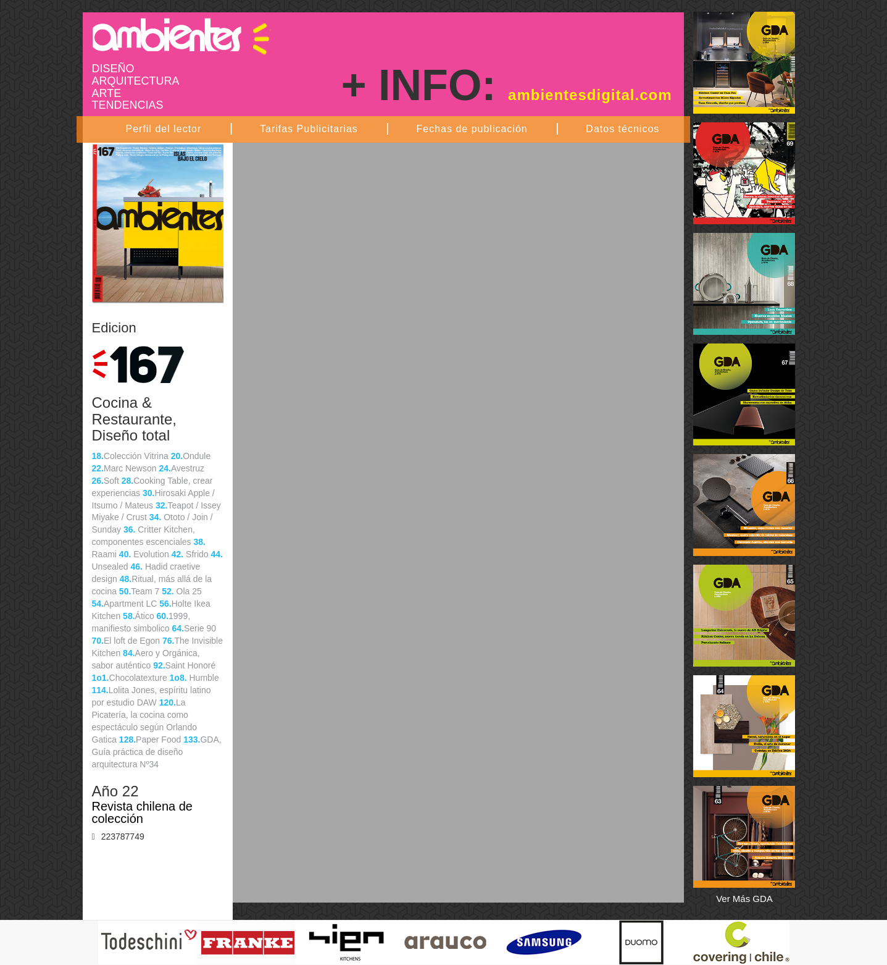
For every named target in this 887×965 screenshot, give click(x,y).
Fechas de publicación (471, 129)
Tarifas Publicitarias (309, 129)
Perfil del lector (164, 129)
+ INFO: (506, 85)
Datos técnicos (622, 129)
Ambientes (181, 34)
